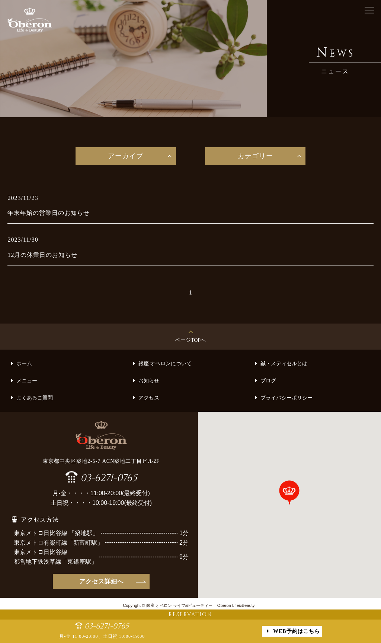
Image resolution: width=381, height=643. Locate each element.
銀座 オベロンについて (165, 363)
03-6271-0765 (108, 477)
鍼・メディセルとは (283, 363)
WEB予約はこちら (296, 631)
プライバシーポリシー (286, 398)
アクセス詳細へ (101, 581)
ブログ (268, 380)
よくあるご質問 (34, 398)
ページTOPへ (190, 340)
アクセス (148, 398)
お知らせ (148, 380)
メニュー (26, 380)
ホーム (24, 363)
